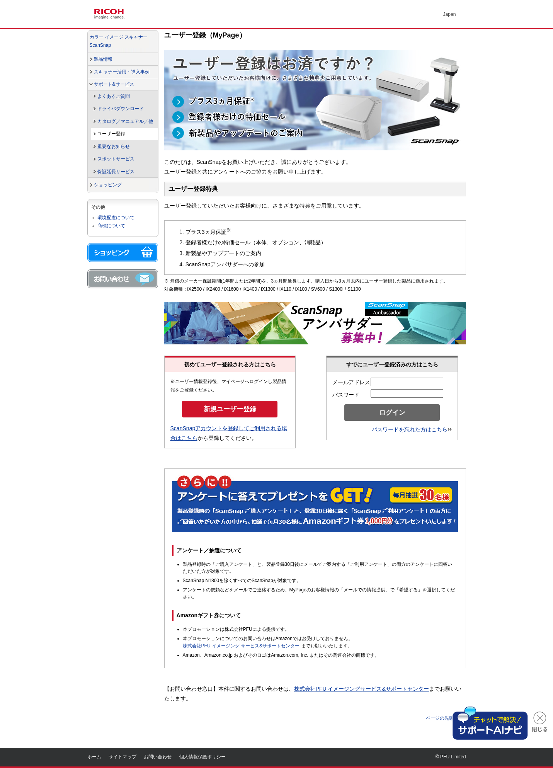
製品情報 (103, 59)
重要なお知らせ (113, 146)
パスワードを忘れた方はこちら (412, 429)
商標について (111, 225)
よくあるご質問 (113, 96)
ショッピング (108, 184)
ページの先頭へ (446, 718)
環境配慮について (115, 217)
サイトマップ (122, 756)
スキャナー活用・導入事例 (122, 72)
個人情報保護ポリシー (202, 756)
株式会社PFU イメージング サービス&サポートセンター (241, 646)
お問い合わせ (158, 756)
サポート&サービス (114, 84)
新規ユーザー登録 (230, 409)
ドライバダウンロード (120, 108)
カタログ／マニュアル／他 (125, 121)
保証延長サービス (115, 171)
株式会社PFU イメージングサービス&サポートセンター (361, 689)
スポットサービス (115, 159)
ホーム (94, 756)
